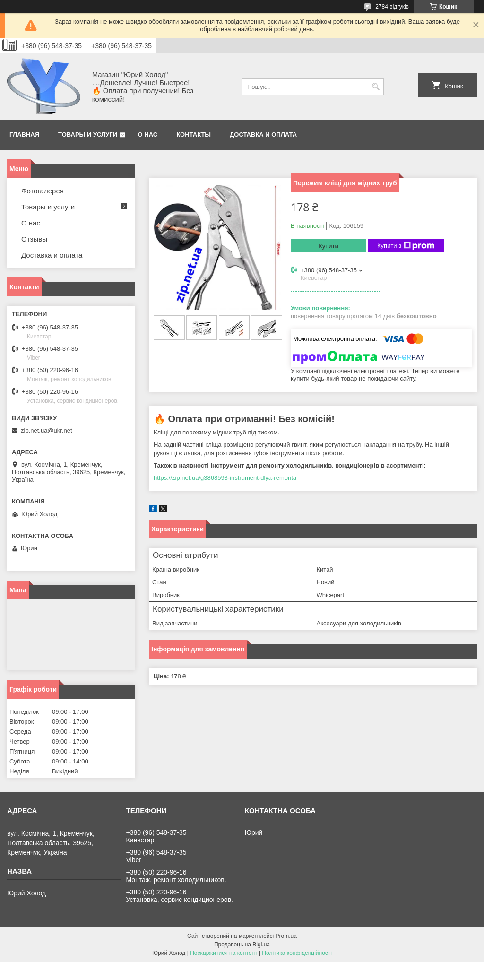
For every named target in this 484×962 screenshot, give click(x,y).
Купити (328, 246)
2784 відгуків (392, 6)
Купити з (405, 246)
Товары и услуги (87, 134)
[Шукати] (375, 86)
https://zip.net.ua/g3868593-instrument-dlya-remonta (225, 477)
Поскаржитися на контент (223, 953)
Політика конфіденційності (297, 953)
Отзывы (34, 239)
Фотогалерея (42, 191)
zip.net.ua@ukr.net (46, 430)
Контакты (193, 134)
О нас (148, 134)
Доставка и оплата (263, 134)
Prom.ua (286, 936)
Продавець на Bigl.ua (242, 944)
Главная (24, 134)
